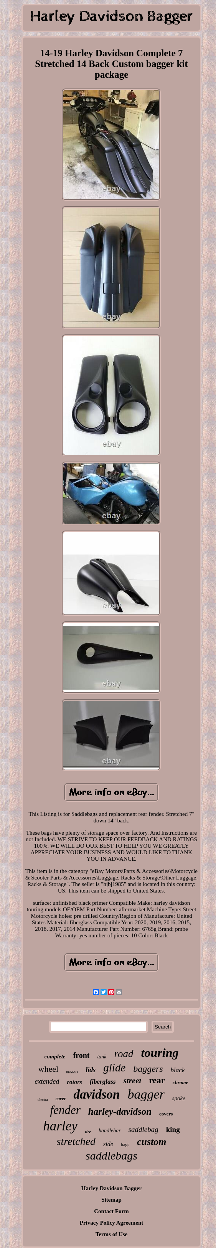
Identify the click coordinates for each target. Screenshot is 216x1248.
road (124, 1054)
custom (152, 1141)
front (81, 1055)
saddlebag (143, 1129)
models (72, 1071)
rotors (74, 1082)
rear (157, 1080)
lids (91, 1070)
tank (101, 1057)
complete (55, 1056)
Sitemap (111, 1200)
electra (43, 1099)
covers (166, 1114)
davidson (96, 1094)
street (133, 1080)
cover (61, 1098)
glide (114, 1067)
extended (47, 1081)
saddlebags (111, 1155)
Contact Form (111, 1211)
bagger (145, 1094)
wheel (48, 1069)
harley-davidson (120, 1111)
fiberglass (103, 1081)
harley (60, 1126)
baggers (148, 1069)
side (108, 1144)
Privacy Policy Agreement (111, 1223)
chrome (180, 1082)
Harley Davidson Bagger (111, 1188)
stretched (76, 1141)
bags (125, 1144)
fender (65, 1110)
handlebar (110, 1130)
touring (160, 1053)
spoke (178, 1098)
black (178, 1070)
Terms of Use (112, 1234)
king (173, 1129)
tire (88, 1131)
